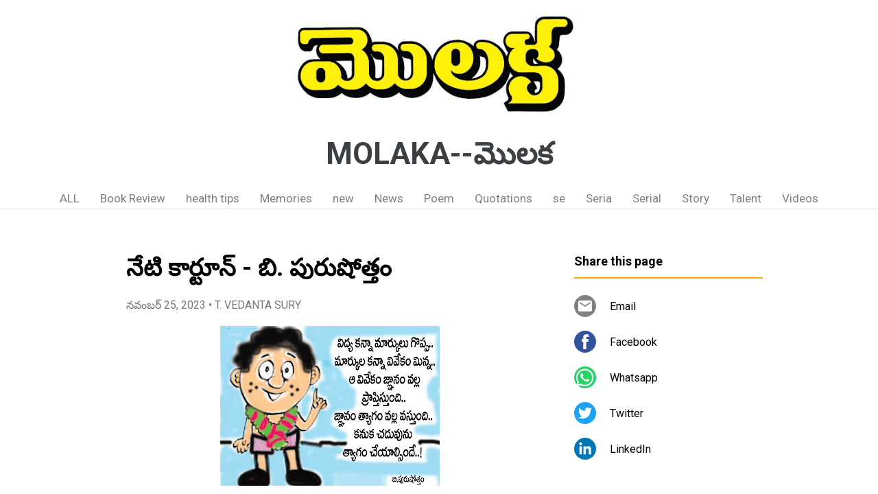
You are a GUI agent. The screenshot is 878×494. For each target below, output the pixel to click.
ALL (70, 198)
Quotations (503, 198)
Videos (800, 198)
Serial (646, 198)
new (343, 198)
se (559, 198)
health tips (212, 198)
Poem (439, 198)
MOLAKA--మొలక (439, 154)
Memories (286, 198)
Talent (745, 198)
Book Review (132, 198)
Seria (599, 198)
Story (695, 198)
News (389, 198)
